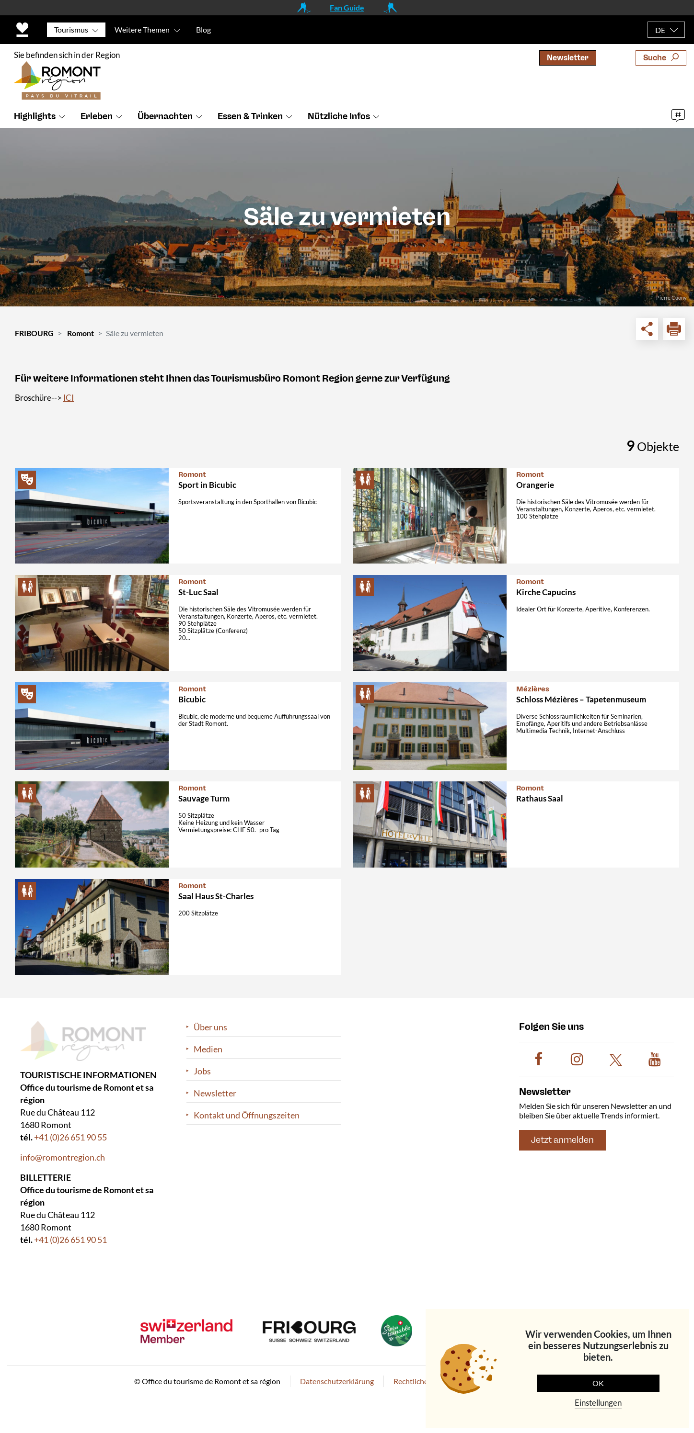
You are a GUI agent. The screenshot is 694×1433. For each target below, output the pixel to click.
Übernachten (165, 116)
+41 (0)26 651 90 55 (70, 1137)
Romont (80, 333)
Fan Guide (347, 7)
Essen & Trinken (250, 116)
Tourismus (71, 29)
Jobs (202, 1071)
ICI (68, 398)
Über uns (210, 1027)
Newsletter (568, 57)
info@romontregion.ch (62, 1157)
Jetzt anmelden (562, 1140)
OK (598, 1383)
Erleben (97, 116)
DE (660, 29)
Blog (203, 29)
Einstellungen (598, 1403)
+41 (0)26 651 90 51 (70, 1240)
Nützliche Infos (339, 116)
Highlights (35, 116)
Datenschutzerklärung (337, 1381)
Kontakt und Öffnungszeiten (247, 1115)
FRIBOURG (34, 333)
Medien (208, 1049)
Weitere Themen (142, 29)
